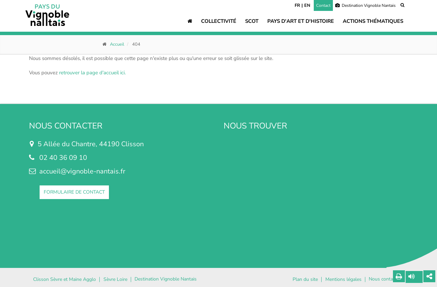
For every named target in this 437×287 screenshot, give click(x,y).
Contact (323, 5)
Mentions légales (343, 279)
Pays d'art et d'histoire (300, 21)
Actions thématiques (373, 21)
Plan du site (305, 279)
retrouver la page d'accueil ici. (92, 72)
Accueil (117, 44)
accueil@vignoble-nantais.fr (82, 171)
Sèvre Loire (115, 279)
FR (297, 5)
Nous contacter (385, 279)
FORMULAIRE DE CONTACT (74, 192)
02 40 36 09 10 (63, 157)
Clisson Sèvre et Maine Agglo (64, 279)
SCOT (251, 21)
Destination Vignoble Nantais (365, 5)
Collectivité (218, 21)
